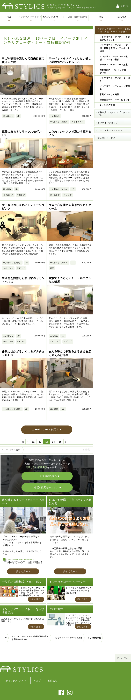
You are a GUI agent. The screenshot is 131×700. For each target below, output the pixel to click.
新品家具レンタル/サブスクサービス (114, 113)
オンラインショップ (108, 122)
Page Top (122, 644)
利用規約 (52, 666)
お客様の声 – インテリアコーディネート (114, 71)
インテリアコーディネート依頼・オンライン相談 (114, 58)
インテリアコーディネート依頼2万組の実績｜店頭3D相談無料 (114, 30)
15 (60, 427)
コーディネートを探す (45, 415)
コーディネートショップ (110, 130)
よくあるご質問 (107, 105)
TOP (4, 624)
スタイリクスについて (15, 666)
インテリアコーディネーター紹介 (115, 79)
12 (40, 427)
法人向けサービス (107, 138)
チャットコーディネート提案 (114, 64)
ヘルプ (37, 666)
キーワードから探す (11, 436)
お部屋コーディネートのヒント (115, 100)
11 (33, 427)
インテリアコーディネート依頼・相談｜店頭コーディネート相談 (115, 48)
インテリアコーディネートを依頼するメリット (115, 38)
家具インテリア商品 (109, 94)
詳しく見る (22, 557)
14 (53, 427)
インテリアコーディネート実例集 (115, 88)
